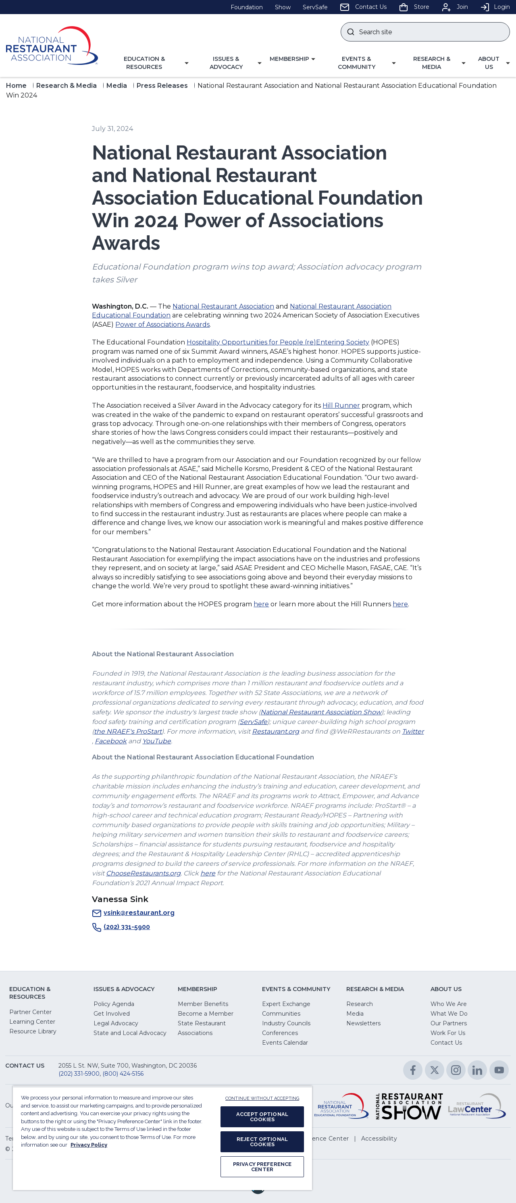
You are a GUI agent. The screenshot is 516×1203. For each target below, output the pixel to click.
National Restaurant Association (223, 306)
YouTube (156, 741)
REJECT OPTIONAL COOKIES (262, 1141)
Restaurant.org (275, 731)
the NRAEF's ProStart (128, 731)
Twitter (413, 731)
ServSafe (253, 722)
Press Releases (162, 85)
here (261, 604)
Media (116, 85)
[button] (147, 63)
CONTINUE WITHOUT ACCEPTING (262, 1098)
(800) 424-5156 (123, 1073)
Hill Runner (341, 405)
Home (16, 85)
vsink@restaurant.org (133, 913)
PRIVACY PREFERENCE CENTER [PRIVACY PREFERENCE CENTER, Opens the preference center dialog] (262, 1166)
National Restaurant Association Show (320, 712)
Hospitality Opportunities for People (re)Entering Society (278, 342)
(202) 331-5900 (121, 927)
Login (495, 6)
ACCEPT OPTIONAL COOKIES (262, 1116)
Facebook (111, 741)
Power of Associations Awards (162, 324)
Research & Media (66, 85)
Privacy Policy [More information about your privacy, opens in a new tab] (89, 1145)
